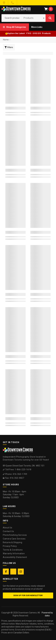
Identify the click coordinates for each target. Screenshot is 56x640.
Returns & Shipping (12, 542)
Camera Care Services (14, 539)
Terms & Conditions (13, 550)
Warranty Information (14, 553)
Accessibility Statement (15, 557)
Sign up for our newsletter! (28, 595)
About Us (7, 527)
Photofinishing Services (15, 535)
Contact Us (8, 531)
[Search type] (34, 18)
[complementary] (34, 623)
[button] (14, 27)
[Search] (50, 18)
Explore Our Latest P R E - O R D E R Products (29, 33)
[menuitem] (14, 27)
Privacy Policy (10, 546)
